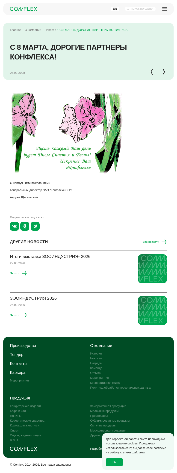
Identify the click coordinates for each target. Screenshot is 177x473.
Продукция (20, 398)
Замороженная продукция (108, 406)
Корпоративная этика (105, 382)
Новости (96, 358)
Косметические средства (27, 420)
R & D (14, 440)
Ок (114, 462)
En (115, 8)
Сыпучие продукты (103, 425)
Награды (96, 363)
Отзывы (95, 373)
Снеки (14, 430)
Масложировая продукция (108, 430)
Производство (23, 345)
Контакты (18, 363)
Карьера (17, 372)
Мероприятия (19, 380)
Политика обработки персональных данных (120, 387)
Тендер (16, 354)
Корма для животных (24, 425)
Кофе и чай (18, 411)
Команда (96, 368)
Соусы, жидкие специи (25, 435)
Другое (95, 435)
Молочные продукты (104, 411)
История (96, 353)
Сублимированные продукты (110, 420)
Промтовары (99, 415)
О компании (101, 345)
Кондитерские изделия (25, 406)
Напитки (15, 415)
